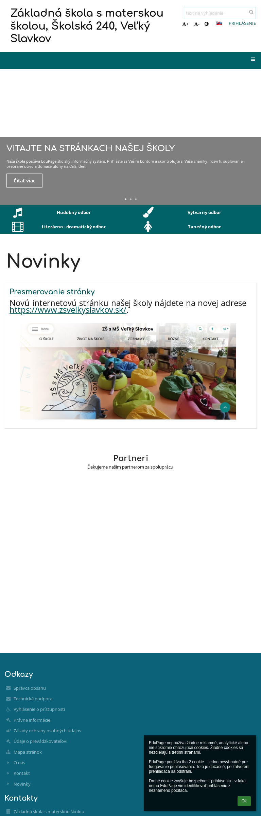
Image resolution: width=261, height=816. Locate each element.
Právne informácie (32, 720)
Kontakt (22, 773)
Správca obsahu (30, 688)
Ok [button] (244, 801)
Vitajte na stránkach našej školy (90, 148)
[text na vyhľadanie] (220, 13)
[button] (219, 23)
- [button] (196, 24)
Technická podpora (33, 699)
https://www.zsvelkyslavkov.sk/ (68, 309)
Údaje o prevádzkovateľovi (40, 741)
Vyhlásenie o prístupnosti (39, 709)
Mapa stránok (28, 752)
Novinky (22, 784)
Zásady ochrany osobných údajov (48, 731)
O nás (19, 763)
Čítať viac (24, 180)
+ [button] (185, 24)
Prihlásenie (242, 23)
